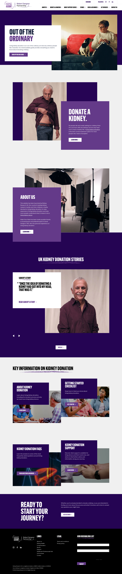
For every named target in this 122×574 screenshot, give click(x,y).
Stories (39, 547)
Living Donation (41, 545)
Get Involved (40, 553)
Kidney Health (41, 543)
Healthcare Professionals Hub (45, 551)
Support (39, 549)
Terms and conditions (63, 541)
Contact (39, 555)
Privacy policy (60, 543)
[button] (13, 336)
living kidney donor (26, 215)
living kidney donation (93, 130)
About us (39, 541)
